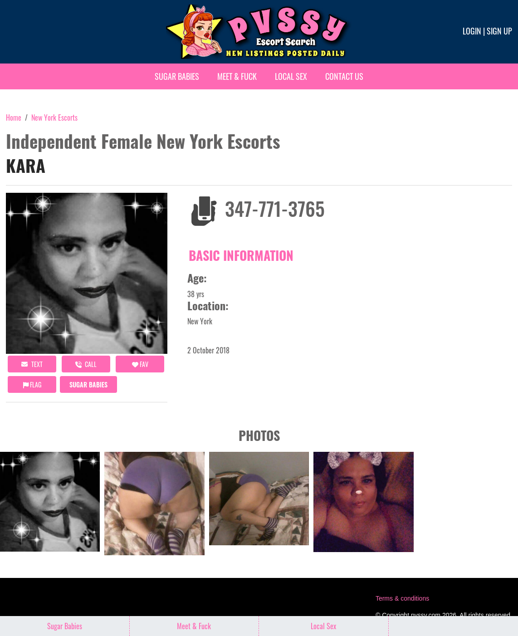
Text (32, 364)
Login (472, 31)
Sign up (499, 31)
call (86, 364)
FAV (140, 364)
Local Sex (291, 76)
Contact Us (344, 76)
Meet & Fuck (237, 76)
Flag (32, 384)
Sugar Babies (177, 76)
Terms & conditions (402, 598)
